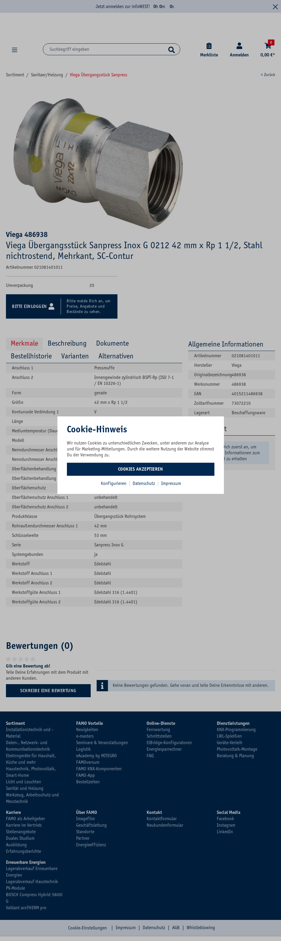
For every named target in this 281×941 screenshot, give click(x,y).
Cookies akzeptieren (140, 469)
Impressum (171, 483)
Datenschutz (144, 483)
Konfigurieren (113, 483)
